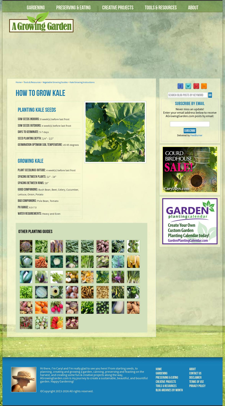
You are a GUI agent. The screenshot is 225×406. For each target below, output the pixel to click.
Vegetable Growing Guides (55, 82)
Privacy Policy (197, 386)
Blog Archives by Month (169, 390)
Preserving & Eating (73, 8)
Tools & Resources (161, 8)
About (193, 8)
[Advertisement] (150, 47)
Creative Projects (117, 8)
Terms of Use (196, 382)
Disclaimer (195, 377)
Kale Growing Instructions (82, 82)
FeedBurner (196, 135)
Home (19, 82)
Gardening (36, 8)
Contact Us (195, 373)
